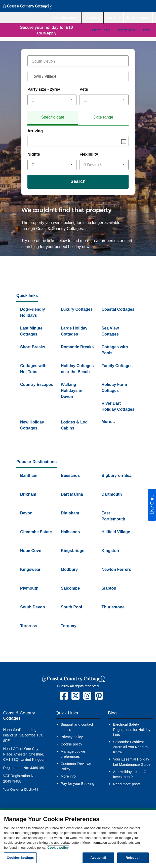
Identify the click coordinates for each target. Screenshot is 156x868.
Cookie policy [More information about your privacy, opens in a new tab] (58, 847)
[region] (78, 839)
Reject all (133, 857)
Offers (145, 30)
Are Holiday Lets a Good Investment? (132, 774)
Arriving (35, 131)
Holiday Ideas (125, 30)
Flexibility (89, 154)
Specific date (52, 117)
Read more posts (127, 784)
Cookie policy (71, 744)
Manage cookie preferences (73, 753)
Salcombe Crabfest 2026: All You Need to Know (130, 747)
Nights (33, 154)
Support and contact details (77, 726)
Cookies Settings (20, 857)
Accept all (98, 857)
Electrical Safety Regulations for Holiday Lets (131, 729)
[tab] (52, 118)
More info (68, 776)
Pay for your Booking (77, 784)
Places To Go (101, 30)
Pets (84, 89)
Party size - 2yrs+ (43, 89)
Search (78, 181)
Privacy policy (72, 737)
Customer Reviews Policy (76, 766)
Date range (103, 117)
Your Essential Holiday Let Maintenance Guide (132, 761)
